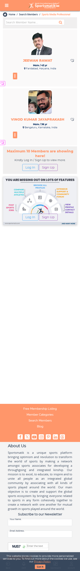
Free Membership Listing (40, 409)
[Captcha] (37, 546)
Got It (40, 567)
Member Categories (40, 414)
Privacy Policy (42, 561)
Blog (40, 426)
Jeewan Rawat (37, 60)
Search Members (28, 14)
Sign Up (48, 167)
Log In (30, 167)
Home (11, 14)
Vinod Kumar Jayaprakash (37, 119)
